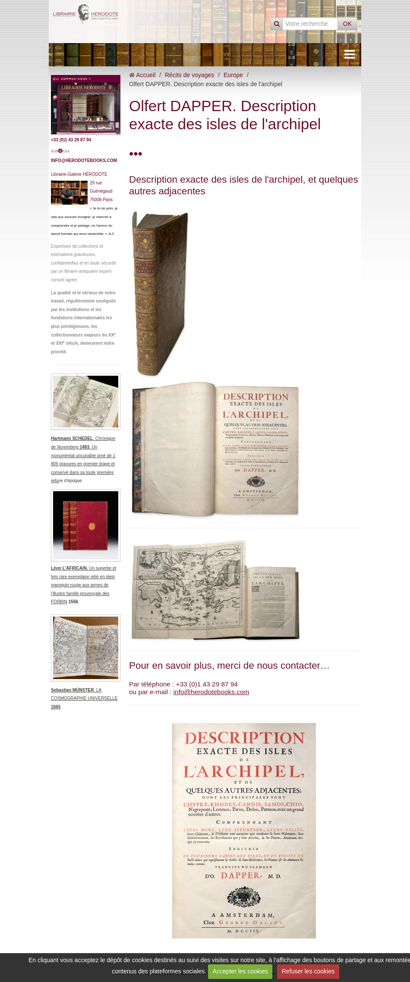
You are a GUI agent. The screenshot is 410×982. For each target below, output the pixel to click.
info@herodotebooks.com (211, 691)
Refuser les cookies (308, 971)
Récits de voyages (189, 75)
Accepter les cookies (240, 971)
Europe (233, 75)
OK (347, 23)
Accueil (145, 75)
